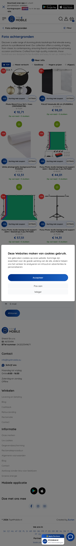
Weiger (38, 291)
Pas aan (38, 286)
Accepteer (38, 277)
